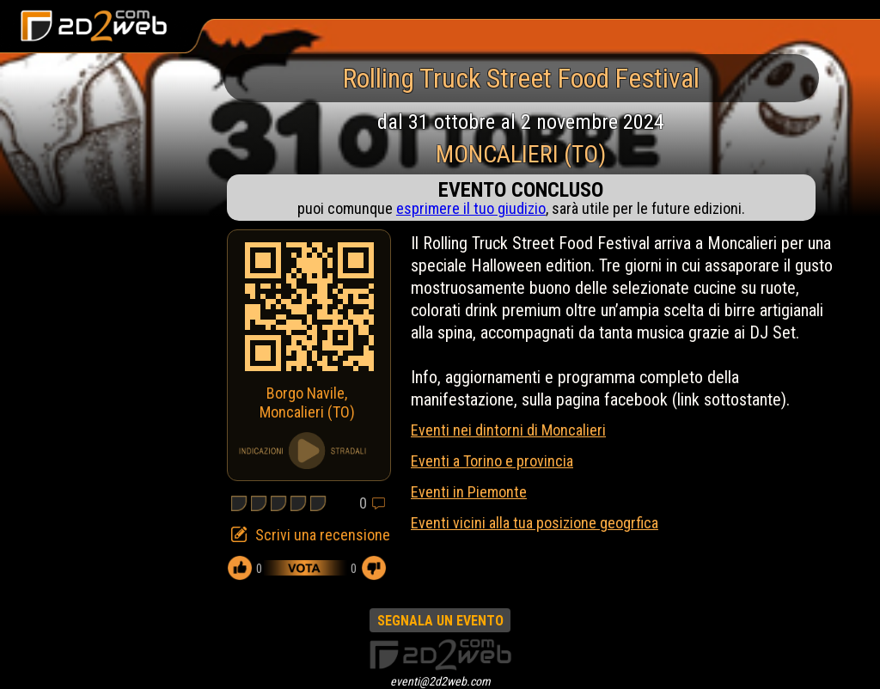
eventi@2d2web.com (440, 681)
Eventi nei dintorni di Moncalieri (508, 430)
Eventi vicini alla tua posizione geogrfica (534, 523)
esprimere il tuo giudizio (471, 208)
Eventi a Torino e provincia (492, 461)
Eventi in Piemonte (469, 492)
